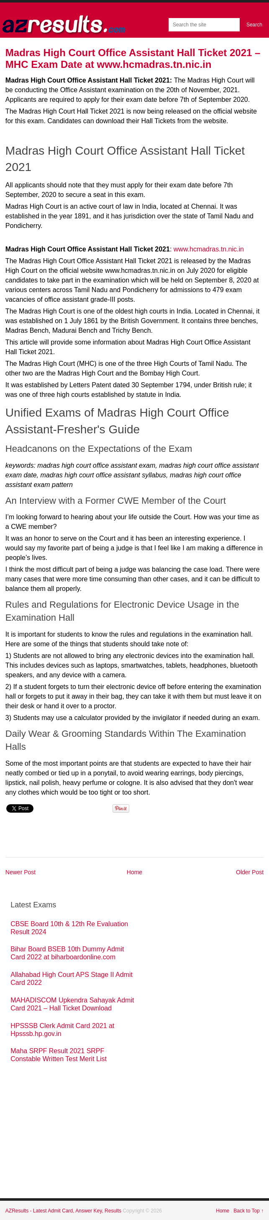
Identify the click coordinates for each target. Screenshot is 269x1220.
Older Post (250, 872)
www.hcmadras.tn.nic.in (209, 249)
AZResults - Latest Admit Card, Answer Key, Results (64, 1211)
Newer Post (20, 872)
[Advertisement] (73, 1142)
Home (134, 872)
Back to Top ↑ (248, 1211)
